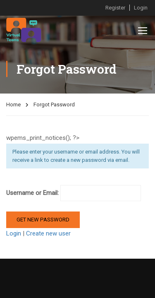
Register (115, 8)
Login (141, 8)
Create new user (48, 233)
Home (13, 104)
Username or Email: (73, 193)
